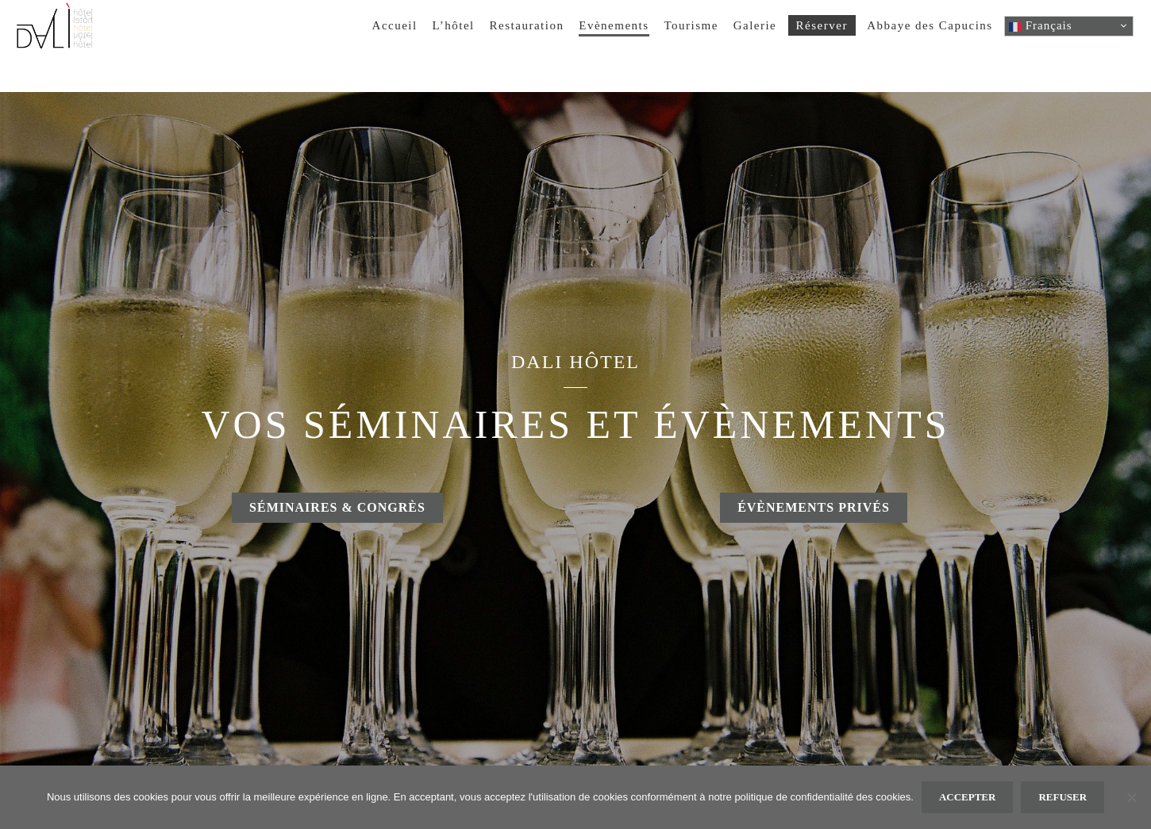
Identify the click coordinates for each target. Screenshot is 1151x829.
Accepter (967, 797)
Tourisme (691, 25)
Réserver (822, 25)
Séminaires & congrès (337, 507)
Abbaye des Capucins (929, 25)
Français (1040, 26)
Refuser (1062, 797)
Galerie (755, 25)
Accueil (395, 25)
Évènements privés (813, 507)
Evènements (614, 25)
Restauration (527, 25)
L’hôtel (454, 25)
